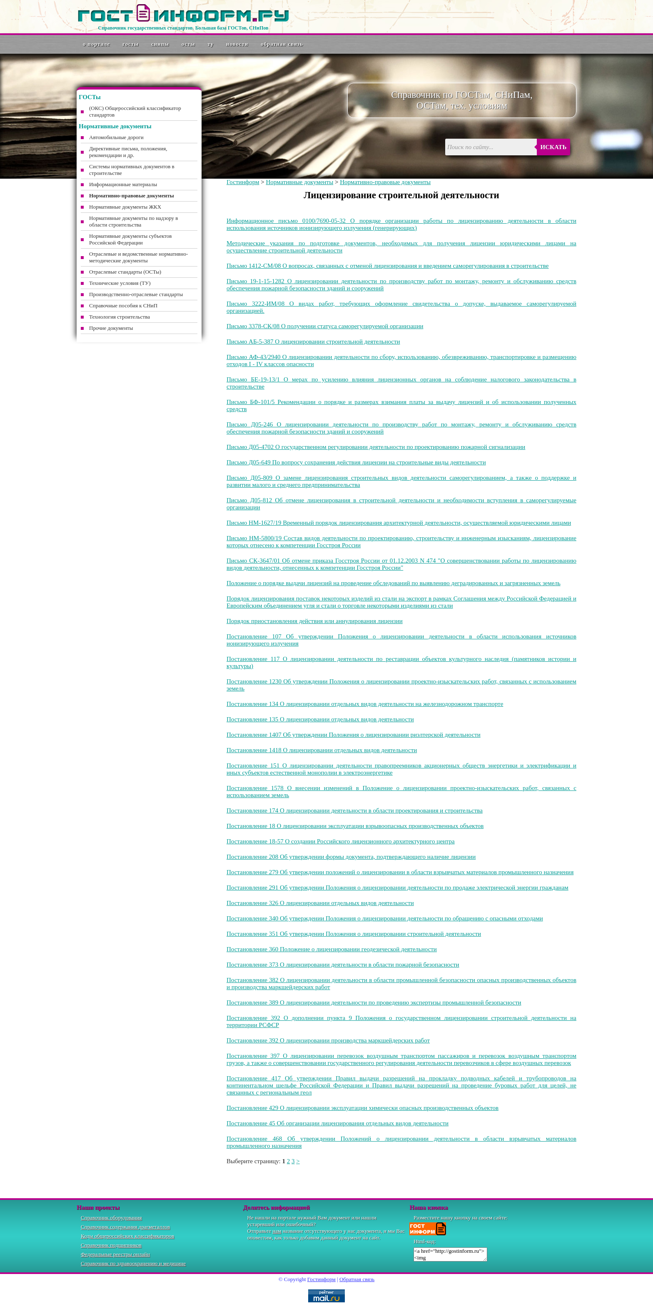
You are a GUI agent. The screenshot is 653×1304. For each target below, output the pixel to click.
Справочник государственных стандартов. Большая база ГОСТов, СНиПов (183, 28)
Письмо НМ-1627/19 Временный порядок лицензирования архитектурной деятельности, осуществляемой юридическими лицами (399, 522)
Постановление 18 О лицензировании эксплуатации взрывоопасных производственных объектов (355, 826)
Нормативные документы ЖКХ (125, 207)
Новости (237, 44)
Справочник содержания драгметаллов (125, 1227)
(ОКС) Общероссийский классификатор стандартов (135, 111)
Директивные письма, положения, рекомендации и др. (128, 151)
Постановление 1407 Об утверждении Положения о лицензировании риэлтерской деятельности (354, 734)
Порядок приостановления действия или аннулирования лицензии (315, 621)
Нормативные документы (299, 182)
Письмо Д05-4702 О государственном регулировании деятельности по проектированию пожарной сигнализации (376, 447)
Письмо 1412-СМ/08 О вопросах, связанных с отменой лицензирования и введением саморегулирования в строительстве (388, 265)
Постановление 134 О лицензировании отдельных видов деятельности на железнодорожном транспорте (365, 704)
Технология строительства (119, 317)
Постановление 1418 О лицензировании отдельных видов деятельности (322, 750)
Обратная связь (282, 44)
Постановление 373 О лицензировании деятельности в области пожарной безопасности (343, 964)
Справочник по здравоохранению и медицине (133, 1263)
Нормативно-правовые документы (385, 182)
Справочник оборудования (111, 1217)
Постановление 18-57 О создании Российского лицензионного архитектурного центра (341, 841)
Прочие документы (111, 328)
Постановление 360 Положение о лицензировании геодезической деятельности (332, 949)
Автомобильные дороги (116, 137)
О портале (96, 44)
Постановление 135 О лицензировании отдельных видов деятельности (320, 719)
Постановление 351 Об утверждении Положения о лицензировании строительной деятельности (354, 933)
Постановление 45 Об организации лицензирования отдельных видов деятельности (338, 1123)
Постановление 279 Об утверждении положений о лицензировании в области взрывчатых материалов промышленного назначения (400, 872)
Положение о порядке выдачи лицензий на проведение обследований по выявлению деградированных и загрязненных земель (394, 583)
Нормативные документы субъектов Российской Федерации (130, 239)
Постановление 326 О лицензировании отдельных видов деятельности (320, 903)
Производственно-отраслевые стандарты (136, 294)
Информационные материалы (123, 184)
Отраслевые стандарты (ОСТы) (125, 272)
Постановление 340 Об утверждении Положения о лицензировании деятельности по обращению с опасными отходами (385, 918)
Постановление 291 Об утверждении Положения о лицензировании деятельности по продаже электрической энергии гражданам (397, 887)
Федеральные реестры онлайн (115, 1254)
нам (276, 1231)
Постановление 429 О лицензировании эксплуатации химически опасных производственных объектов (362, 1108)
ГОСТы (130, 44)
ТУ (211, 44)
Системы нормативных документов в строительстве (131, 169)
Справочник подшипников (111, 1245)
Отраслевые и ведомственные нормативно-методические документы (138, 257)
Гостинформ (243, 182)
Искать (554, 147)
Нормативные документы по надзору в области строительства (133, 221)
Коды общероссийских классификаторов (127, 1236)
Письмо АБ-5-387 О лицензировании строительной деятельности (313, 341)
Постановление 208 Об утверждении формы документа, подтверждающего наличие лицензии (351, 856)
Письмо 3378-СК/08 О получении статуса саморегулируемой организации (325, 326)
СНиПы (160, 44)
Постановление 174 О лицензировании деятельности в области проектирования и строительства (355, 810)
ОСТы (188, 44)
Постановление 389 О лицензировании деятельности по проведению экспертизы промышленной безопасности (374, 1002)
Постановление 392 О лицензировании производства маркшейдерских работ (328, 1040)
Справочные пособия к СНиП (123, 305)
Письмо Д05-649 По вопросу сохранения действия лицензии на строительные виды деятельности (356, 462)
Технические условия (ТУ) (120, 283)
